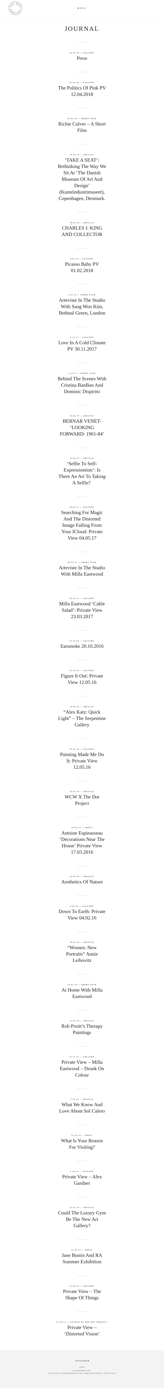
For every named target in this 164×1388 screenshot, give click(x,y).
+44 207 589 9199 (53, 1373)
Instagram (82, 1361)
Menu (82, 8)
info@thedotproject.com (71, 1373)
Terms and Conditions (93, 1373)
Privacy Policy (110, 1373)
